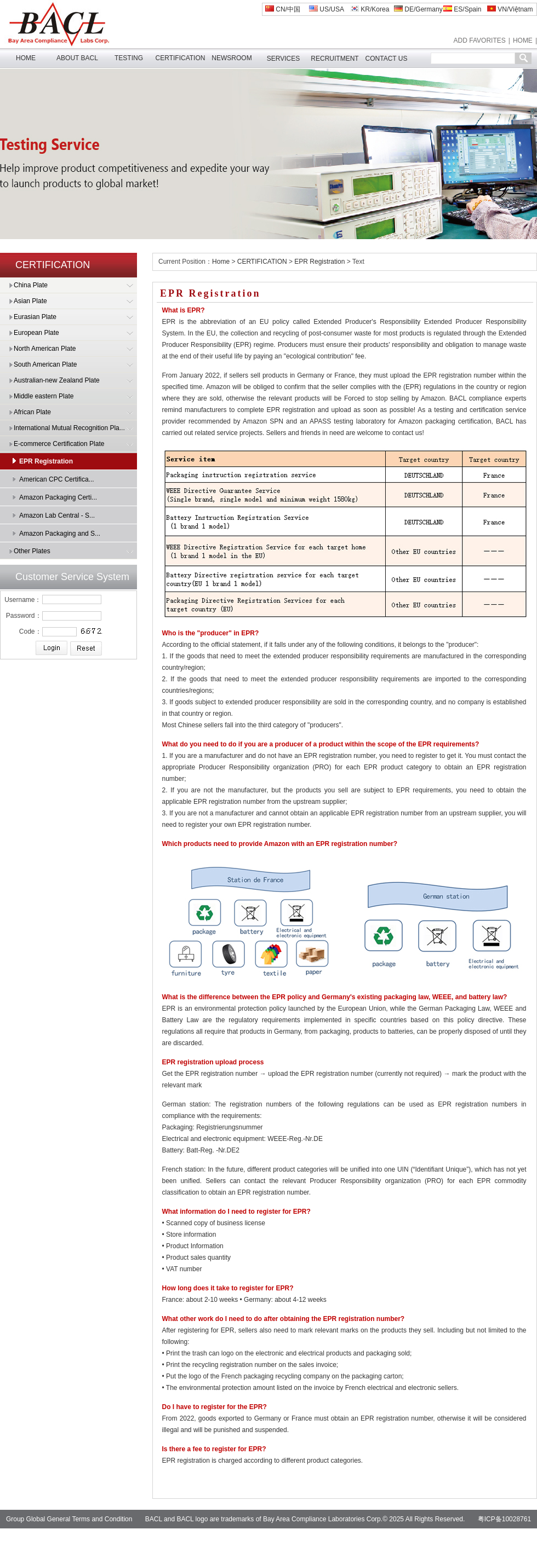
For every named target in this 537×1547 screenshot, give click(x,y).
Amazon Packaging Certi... (58, 497)
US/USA (326, 9)
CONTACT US (386, 58)
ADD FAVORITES (480, 40)
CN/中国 (282, 9)
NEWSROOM (232, 58)
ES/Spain (462, 9)
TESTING (129, 58)
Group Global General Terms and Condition (69, 1519)
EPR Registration (46, 461)
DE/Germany (418, 9)
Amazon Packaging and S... (59, 533)
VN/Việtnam (510, 9)
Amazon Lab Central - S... (57, 515)
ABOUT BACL (77, 58)
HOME (523, 40)
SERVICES (283, 58)
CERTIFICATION (180, 58)
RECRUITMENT (334, 58)
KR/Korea (369, 9)
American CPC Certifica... (56, 479)
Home (221, 261)
